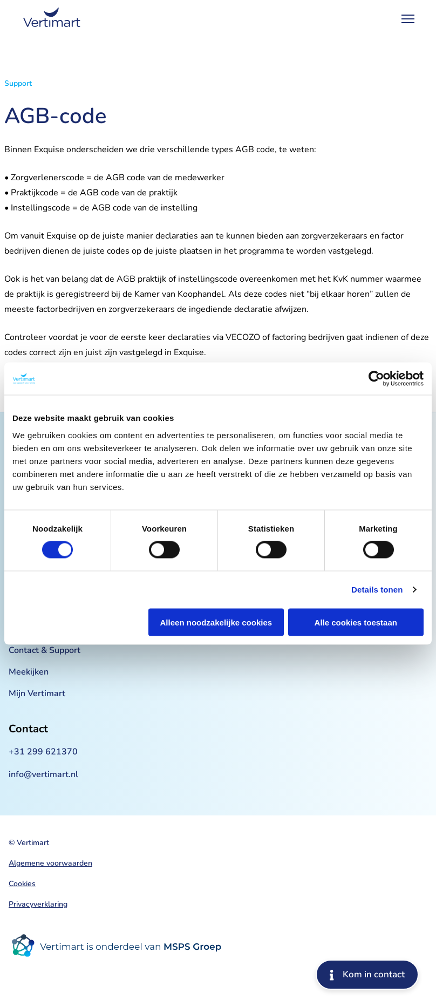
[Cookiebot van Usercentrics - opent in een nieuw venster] (376, 379)
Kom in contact (367, 974)
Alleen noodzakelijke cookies (216, 622)
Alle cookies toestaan (356, 622)
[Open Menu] (408, 19)
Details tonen (377, 589)
